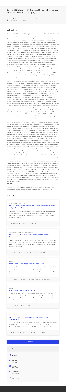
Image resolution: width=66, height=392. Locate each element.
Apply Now (33, 342)
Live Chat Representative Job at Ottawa (22, 290)
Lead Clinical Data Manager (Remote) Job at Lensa (26, 264)
